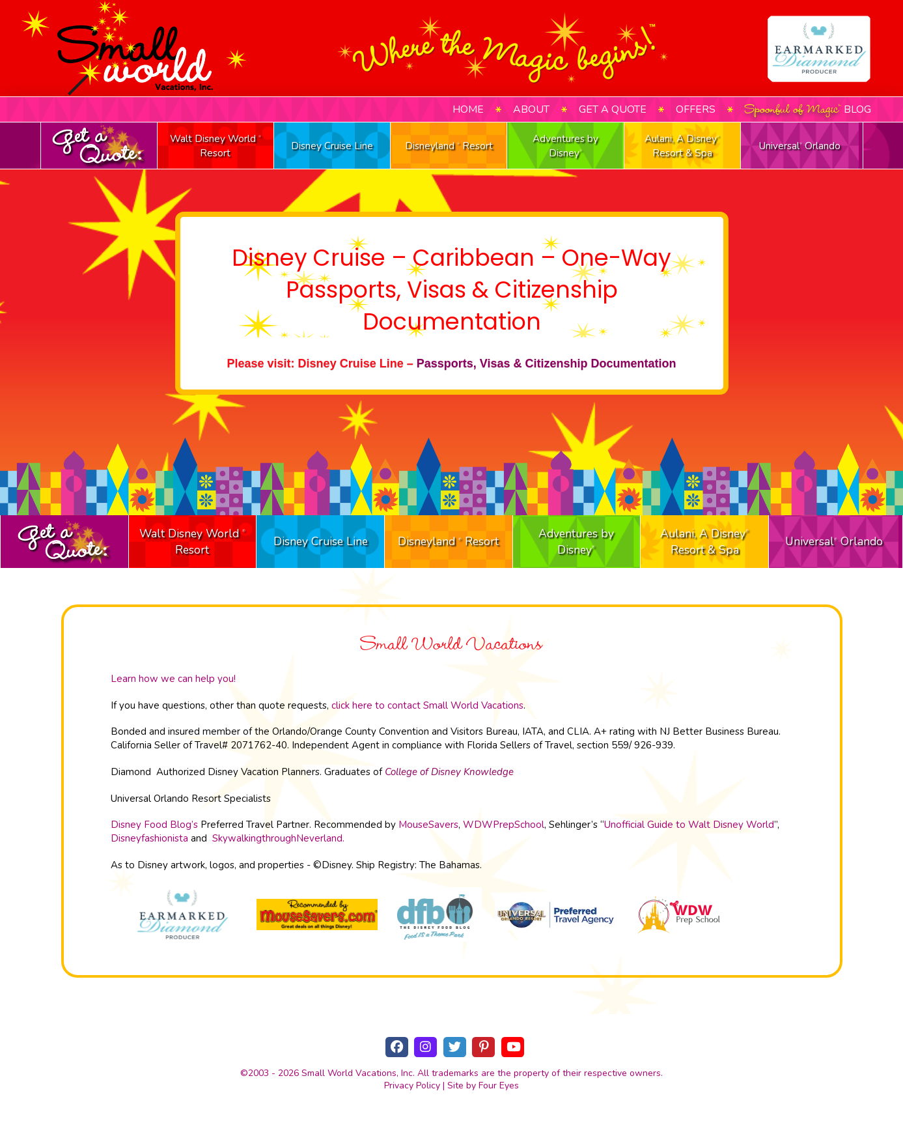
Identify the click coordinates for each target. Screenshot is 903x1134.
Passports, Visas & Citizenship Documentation (546, 363)
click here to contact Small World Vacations (427, 705)
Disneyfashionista (149, 838)
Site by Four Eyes (483, 1085)
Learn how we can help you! (173, 678)
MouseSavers (428, 824)
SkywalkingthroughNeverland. (278, 838)
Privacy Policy (412, 1085)
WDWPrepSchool (503, 824)
